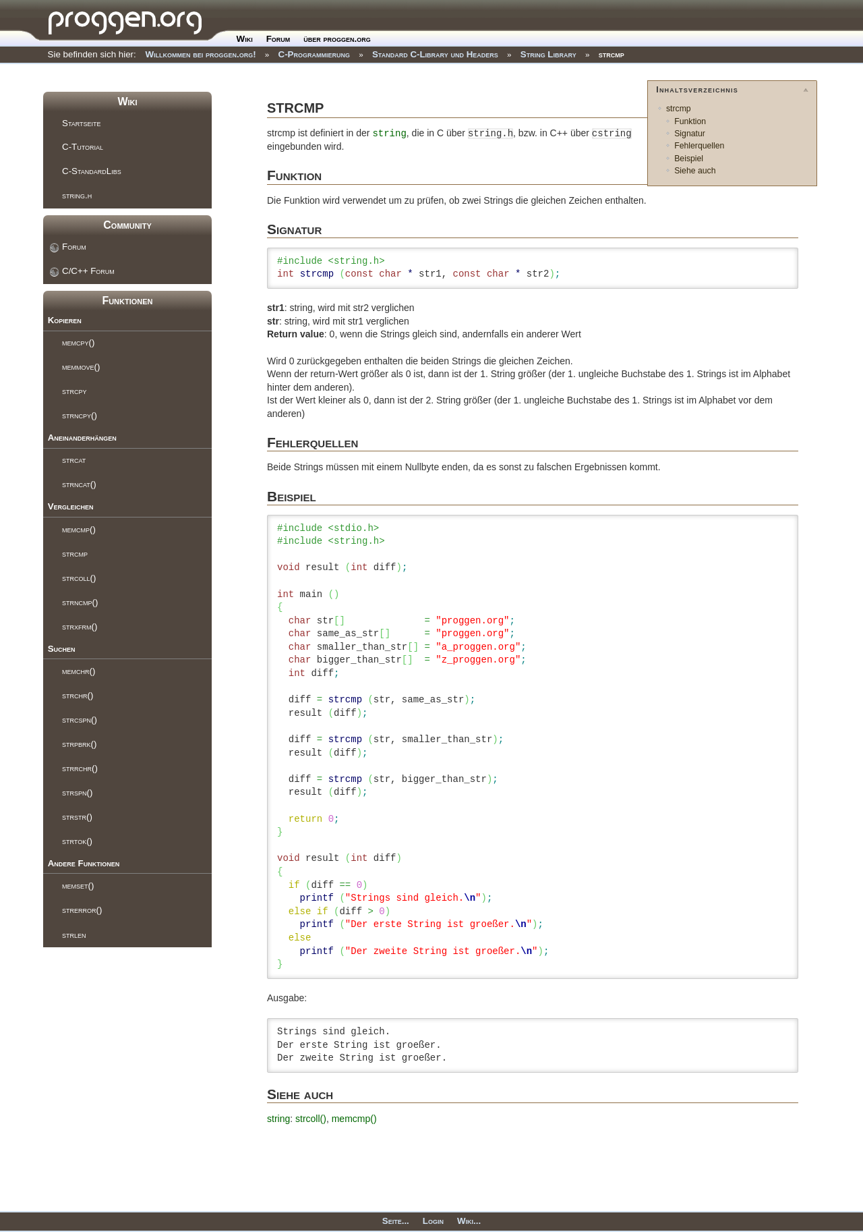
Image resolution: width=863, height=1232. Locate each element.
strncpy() (79, 415)
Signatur (689, 133)
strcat (74, 460)
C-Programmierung (314, 54)
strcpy (74, 391)
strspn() (77, 792)
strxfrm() (79, 626)
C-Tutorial (82, 147)
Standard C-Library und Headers (435, 54)
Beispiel (688, 158)
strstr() (77, 817)
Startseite (81, 123)
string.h (77, 195)
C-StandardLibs (91, 171)
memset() (78, 885)
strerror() (82, 910)
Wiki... (469, 1221)
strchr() (77, 695)
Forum (278, 39)
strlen (74, 935)
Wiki (245, 39)
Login (433, 1221)
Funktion (690, 121)
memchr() (78, 671)
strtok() (77, 841)
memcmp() (79, 529)
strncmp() (80, 602)
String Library (548, 54)
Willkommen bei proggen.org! (200, 54)
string (389, 133)
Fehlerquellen (699, 145)
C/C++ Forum (88, 271)
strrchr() (80, 768)
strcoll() (79, 578)
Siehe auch (694, 170)
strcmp (611, 54)
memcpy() (78, 342)
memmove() (81, 367)
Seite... (395, 1221)
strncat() (79, 484)
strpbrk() (79, 744)
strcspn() (79, 720)
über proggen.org (336, 39)
